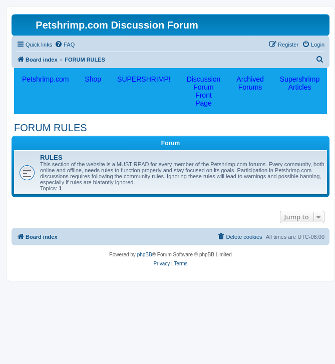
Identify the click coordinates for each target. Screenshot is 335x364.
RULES (51, 157)
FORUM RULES (50, 127)
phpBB (144, 254)
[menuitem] (65, 45)
